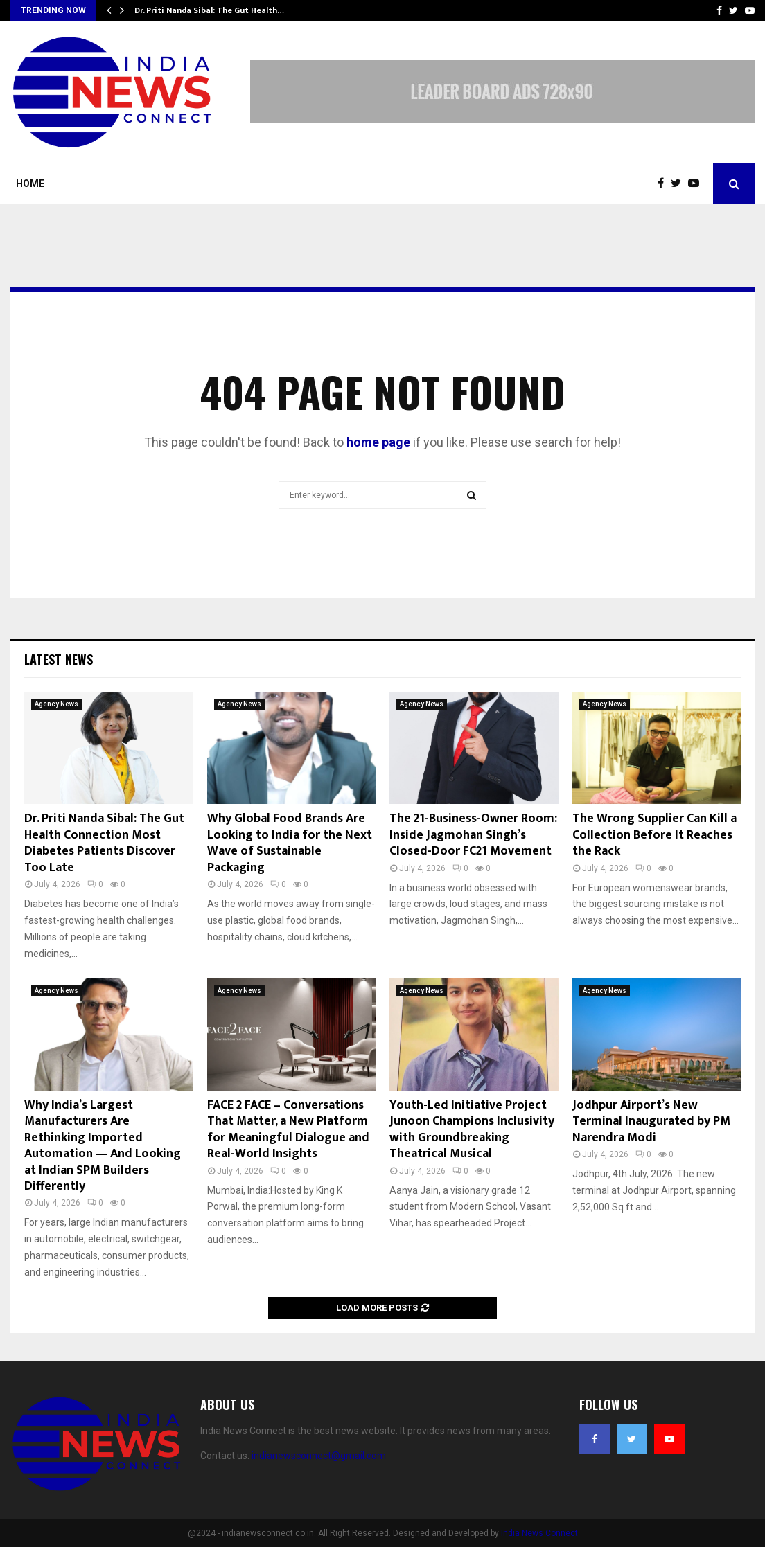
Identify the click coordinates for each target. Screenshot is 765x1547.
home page (378, 442)
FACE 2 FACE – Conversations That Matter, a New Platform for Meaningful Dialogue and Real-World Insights (288, 1129)
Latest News (58, 659)
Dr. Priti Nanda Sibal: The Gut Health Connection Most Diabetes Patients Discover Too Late (104, 842)
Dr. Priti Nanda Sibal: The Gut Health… (209, 10)
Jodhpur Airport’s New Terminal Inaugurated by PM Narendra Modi (651, 1121)
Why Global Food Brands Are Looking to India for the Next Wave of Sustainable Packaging (289, 842)
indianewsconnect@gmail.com (319, 1455)
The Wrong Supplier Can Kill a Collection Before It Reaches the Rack (654, 834)
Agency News (56, 704)
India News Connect (539, 1533)
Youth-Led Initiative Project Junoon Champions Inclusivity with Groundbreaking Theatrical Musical (471, 1129)
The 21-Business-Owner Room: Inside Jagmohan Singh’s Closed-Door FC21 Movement (473, 834)
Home (30, 183)
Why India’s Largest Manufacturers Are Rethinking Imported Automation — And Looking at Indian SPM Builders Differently (102, 1146)
